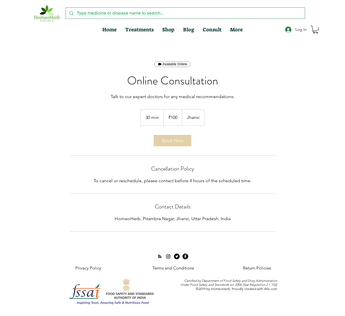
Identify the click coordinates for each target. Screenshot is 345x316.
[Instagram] (168, 256)
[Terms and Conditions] (173, 268)
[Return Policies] (257, 268)
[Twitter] (177, 256)
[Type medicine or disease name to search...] (185, 13)
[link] (172, 140)
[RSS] (160, 256)
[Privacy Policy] (88, 268)
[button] (315, 30)
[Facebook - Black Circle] (185, 256)
